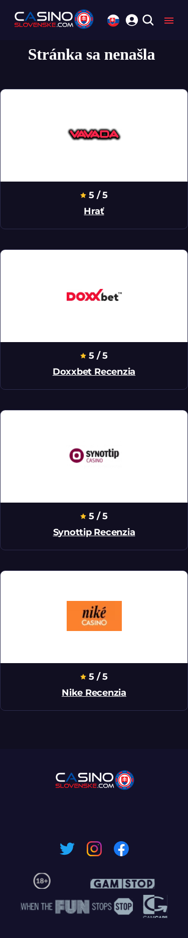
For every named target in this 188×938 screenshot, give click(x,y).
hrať (94, 211)
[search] (147, 21)
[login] (130, 19)
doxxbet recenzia (94, 371)
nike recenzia (94, 692)
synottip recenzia (94, 532)
